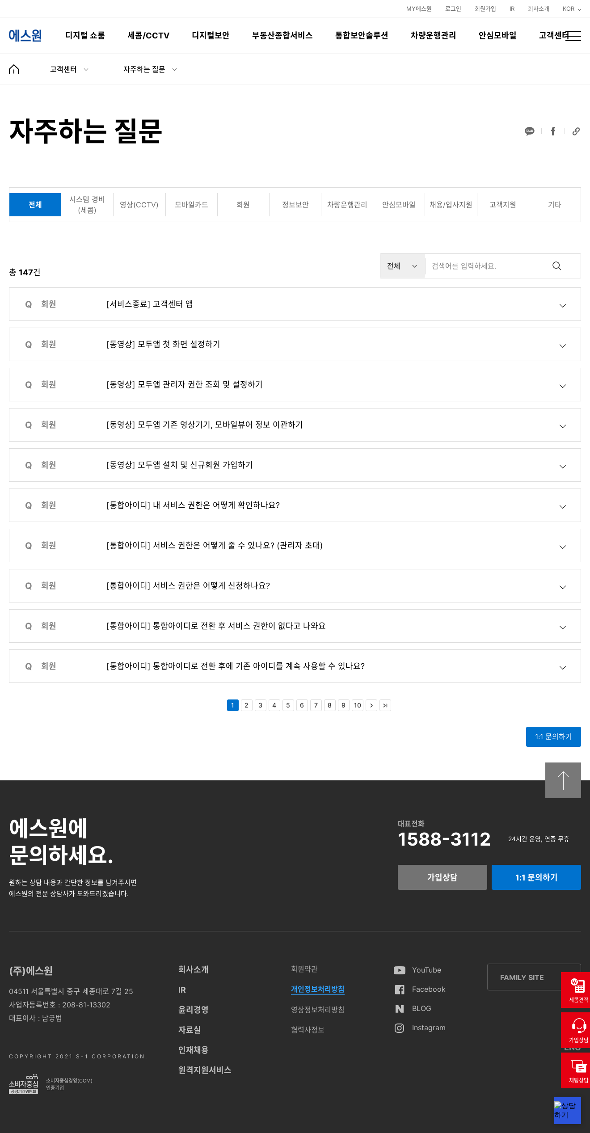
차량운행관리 (433, 35)
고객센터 (554, 35)
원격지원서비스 (205, 1070)
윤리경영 (193, 1010)
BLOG (421, 1008)
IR (512, 8)
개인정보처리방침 (318, 989)
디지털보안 (211, 35)
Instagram (429, 1027)
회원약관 (304, 969)
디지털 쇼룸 (85, 35)
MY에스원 (419, 8)
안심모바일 (498, 35)
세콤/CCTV (148, 35)
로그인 (453, 8)
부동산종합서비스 (282, 35)
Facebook (429, 989)
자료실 (189, 1030)
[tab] (35, 204)
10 (357, 705)
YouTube (426, 969)
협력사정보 (307, 1029)
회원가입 (485, 8)
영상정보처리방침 (318, 1009)
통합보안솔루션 (361, 35)
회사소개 (538, 8)
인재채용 (193, 1050)
